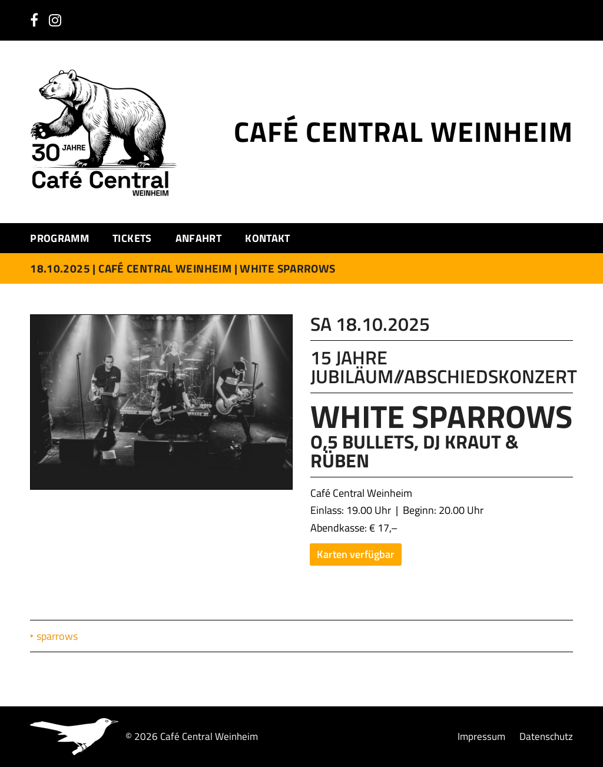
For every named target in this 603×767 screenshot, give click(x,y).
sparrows (58, 636)
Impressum (481, 736)
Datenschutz (546, 736)
